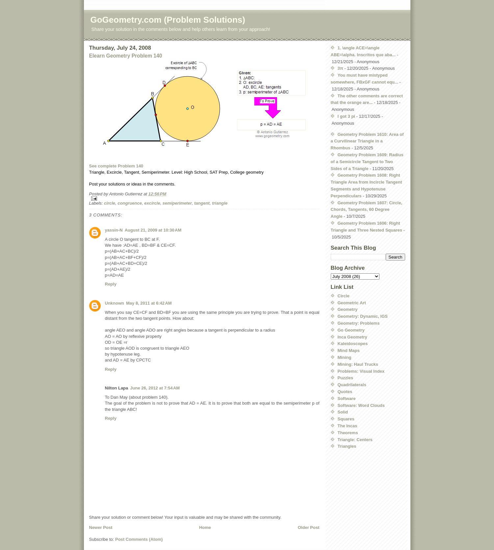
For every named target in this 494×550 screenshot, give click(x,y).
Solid (343, 412)
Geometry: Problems (359, 323)
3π (340, 68)
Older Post (309, 527)
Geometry (348, 309)
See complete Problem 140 (116, 165)
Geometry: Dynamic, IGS (363, 316)
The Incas (347, 425)
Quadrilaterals (352, 384)
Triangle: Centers (355, 439)
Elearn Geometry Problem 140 (125, 56)
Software (347, 398)
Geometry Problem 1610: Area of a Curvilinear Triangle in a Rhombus (367, 141)
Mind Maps (349, 350)
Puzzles (345, 377)
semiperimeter (177, 203)
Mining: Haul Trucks (358, 364)
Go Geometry (351, 330)
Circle (344, 295)
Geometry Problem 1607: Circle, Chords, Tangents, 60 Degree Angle (367, 209)
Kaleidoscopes (353, 343)
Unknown (114, 303)
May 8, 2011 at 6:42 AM (149, 303)
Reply (111, 284)
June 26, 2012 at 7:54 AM (155, 388)
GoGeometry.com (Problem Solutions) (168, 20)
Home (205, 527)
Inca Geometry (352, 337)
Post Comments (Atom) (139, 539)
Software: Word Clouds (361, 405)
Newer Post (101, 527)
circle (109, 203)
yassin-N (114, 230)
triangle (219, 203)
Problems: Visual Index (361, 371)
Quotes (345, 391)
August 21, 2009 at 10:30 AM (153, 230)
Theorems (348, 432)
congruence (129, 203)
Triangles (347, 446)
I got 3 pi (346, 116)
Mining (344, 357)
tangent (202, 203)
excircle (152, 203)
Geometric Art (352, 302)
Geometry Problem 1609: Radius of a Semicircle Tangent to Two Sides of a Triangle (367, 161)
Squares (346, 418)
